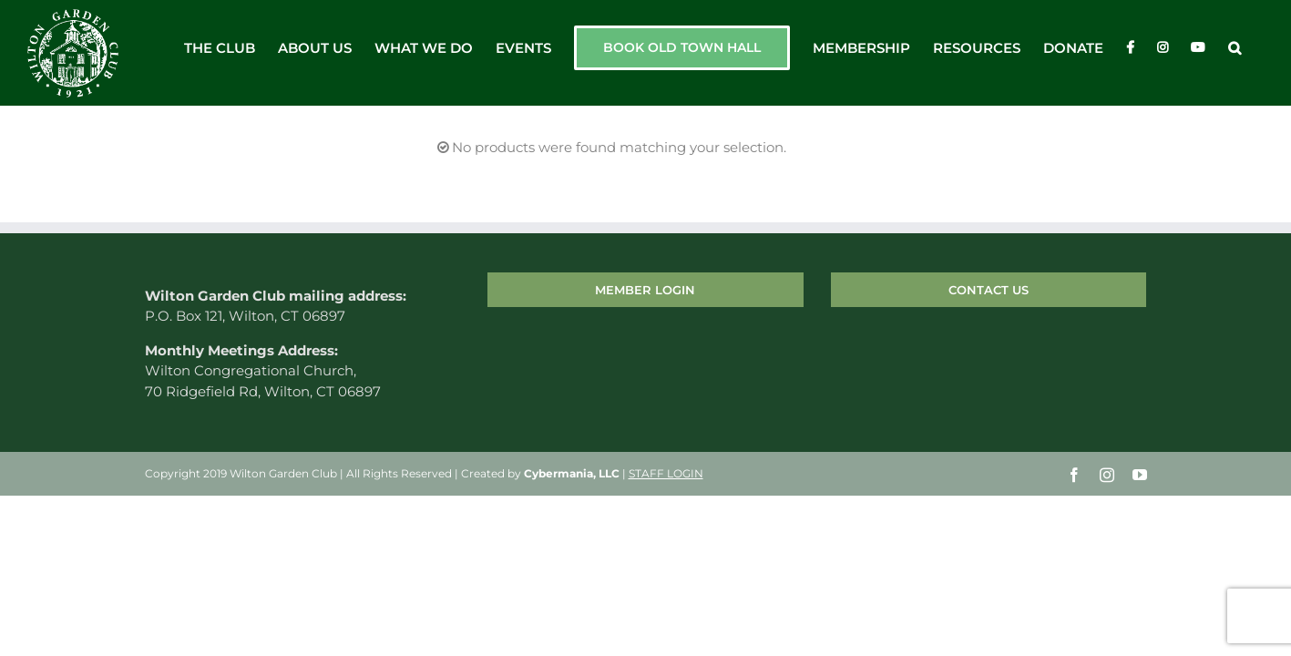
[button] (1257, 47)
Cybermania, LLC (572, 474)
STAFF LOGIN (666, 474)
